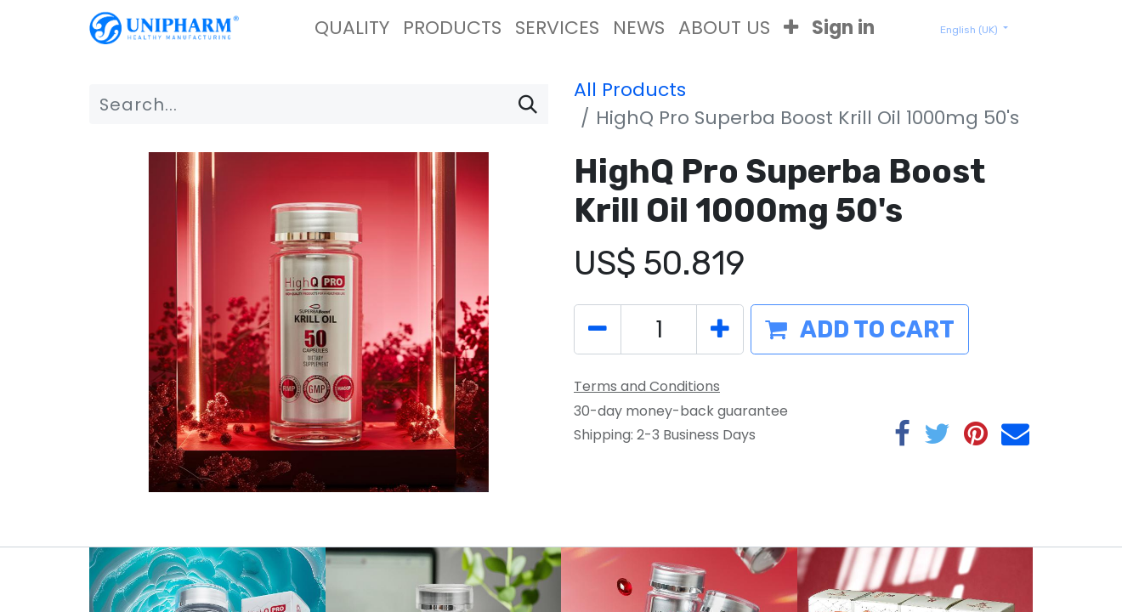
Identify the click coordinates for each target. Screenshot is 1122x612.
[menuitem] (352, 27)
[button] (791, 27)
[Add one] (720, 329)
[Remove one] (597, 329)
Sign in (843, 27)
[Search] (527, 104)
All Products (630, 89)
